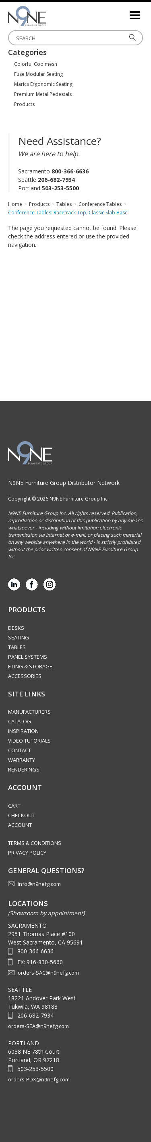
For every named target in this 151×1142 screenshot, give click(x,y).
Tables (17, 647)
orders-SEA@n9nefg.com (38, 1026)
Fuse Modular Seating (38, 74)
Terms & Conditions (34, 843)
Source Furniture (48, 16)
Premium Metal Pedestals (43, 94)
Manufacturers (29, 711)
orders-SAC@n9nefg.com (48, 972)
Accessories (24, 676)
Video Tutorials (29, 740)
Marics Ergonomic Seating (43, 84)
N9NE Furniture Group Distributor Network (64, 483)
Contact (19, 750)
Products (24, 104)
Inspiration (23, 731)
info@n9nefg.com (39, 884)
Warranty (21, 759)
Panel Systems (27, 656)
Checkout (21, 815)
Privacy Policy (27, 852)
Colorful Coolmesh (35, 64)
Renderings (23, 769)
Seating (18, 637)
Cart (14, 805)
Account (20, 825)
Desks (16, 627)
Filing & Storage (30, 666)
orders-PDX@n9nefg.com (39, 1079)
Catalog (19, 721)
